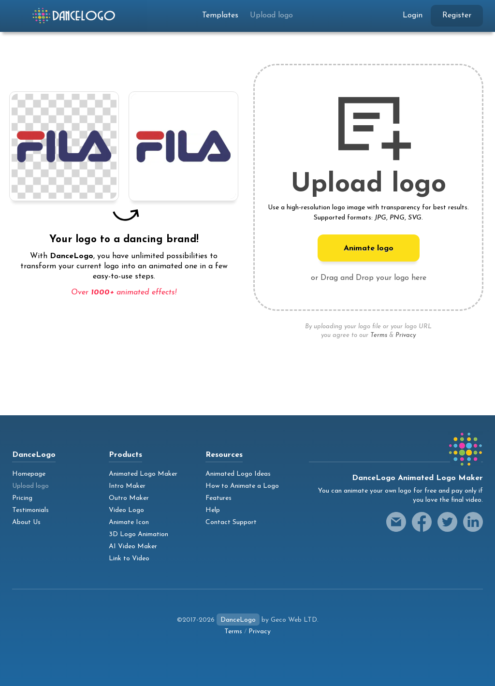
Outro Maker (129, 498)
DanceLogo (238, 620)
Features (218, 498)
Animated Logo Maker (143, 474)
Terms (378, 335)
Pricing (22, 498)
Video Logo (126, 510)
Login (412, 15)
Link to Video (129, 558)
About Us (26, 522)
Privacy (405, 335)
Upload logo (271, 15)
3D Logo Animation (138, 534)
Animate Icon (129, 522)
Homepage (28, 474)
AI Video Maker (133, 546)
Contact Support (231, 522)
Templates (220, 15)
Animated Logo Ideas (238, 474)
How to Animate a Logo (242, 486)
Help (212, 510)
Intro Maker (127, 486)
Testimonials (30, 510)
